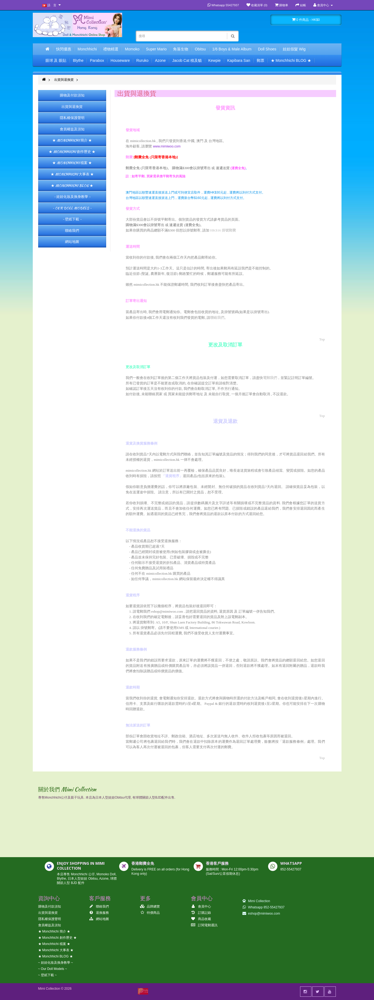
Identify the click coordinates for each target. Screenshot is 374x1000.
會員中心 (201, 906)
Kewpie (214, 60)
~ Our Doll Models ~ (72, 208)
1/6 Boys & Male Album (232, 49)
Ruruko (142, 60)
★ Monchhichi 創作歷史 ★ (72, 151)
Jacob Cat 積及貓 (187, 60)
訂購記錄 (201, 913)
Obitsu (200, 49)
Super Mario (156, 49)
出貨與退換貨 (64, 80)
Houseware (120, 60)
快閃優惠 (63, 49)
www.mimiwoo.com (167, 146)
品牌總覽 (150, 906)
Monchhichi (87, 49)
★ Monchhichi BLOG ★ (291, 60)
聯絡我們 (72, 230)
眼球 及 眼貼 (56, 60)
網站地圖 (72, 241)
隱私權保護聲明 (72, 117)
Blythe (78, 60)
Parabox (97, 60)
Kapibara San (238, 60)
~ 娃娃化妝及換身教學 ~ (72, 196)
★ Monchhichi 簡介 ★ (72, 140)
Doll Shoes (267, 49)
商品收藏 (201, 919)
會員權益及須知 (72, 129)
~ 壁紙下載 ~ (72, 219)
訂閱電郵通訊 (204, 925)
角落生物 (180, 49)
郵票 (260, 60)
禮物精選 (110, 49)
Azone (160, 60)
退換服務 (99, 913)
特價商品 (150, 913)
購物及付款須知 (72, 95)
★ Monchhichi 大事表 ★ (72, 174)
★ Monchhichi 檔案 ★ (72, 162)
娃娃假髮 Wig (294, 49)
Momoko (132, 49)
